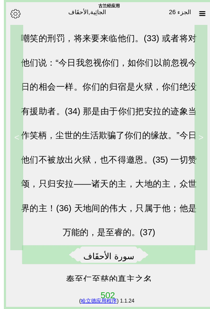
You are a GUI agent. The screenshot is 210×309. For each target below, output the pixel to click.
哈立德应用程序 (95, 301)
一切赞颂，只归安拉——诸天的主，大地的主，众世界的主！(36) (105, 188)
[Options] (11, 14)
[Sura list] (198, 14)
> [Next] (12, 137)
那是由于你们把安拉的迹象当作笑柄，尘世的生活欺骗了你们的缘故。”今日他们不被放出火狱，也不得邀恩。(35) (105, 139)
